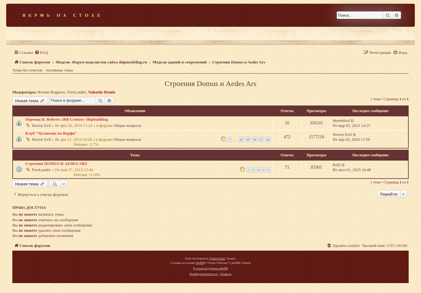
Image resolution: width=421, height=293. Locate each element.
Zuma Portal (217, 258)
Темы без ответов (27, 70)
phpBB (199, 263)
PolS (336, 164)
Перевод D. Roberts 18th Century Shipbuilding (66, 119)
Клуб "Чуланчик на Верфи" (51, 133)
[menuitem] (41, 52)
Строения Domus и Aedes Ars (210, 84)
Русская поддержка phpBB (210, 268)
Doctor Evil (41, 125)
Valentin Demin (101, 92)
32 (267, 139)
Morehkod (341, 120)
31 (261, 139)
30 (254, 139)
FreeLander (76, 92)
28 (241, 139)
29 (247, 139)
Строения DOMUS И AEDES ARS (56, 163)
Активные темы (59, 70)
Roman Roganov (51, 92)
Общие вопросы (127, 125)
